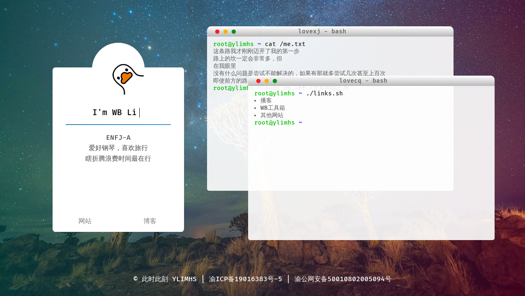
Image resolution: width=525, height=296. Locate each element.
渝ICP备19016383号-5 (245, 279)
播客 (266, 100)
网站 (85, 221)
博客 (150, 221)
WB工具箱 (272, 107)
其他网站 (271, 115)
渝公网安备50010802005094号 (343, 279)
